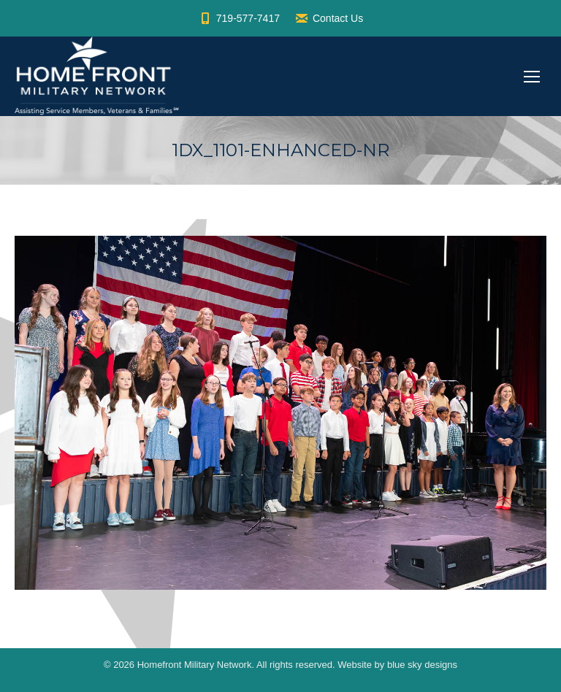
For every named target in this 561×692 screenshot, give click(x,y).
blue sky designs (422, 664)
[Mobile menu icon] (531, 76)
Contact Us (328, 18)
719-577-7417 (239, 18)
